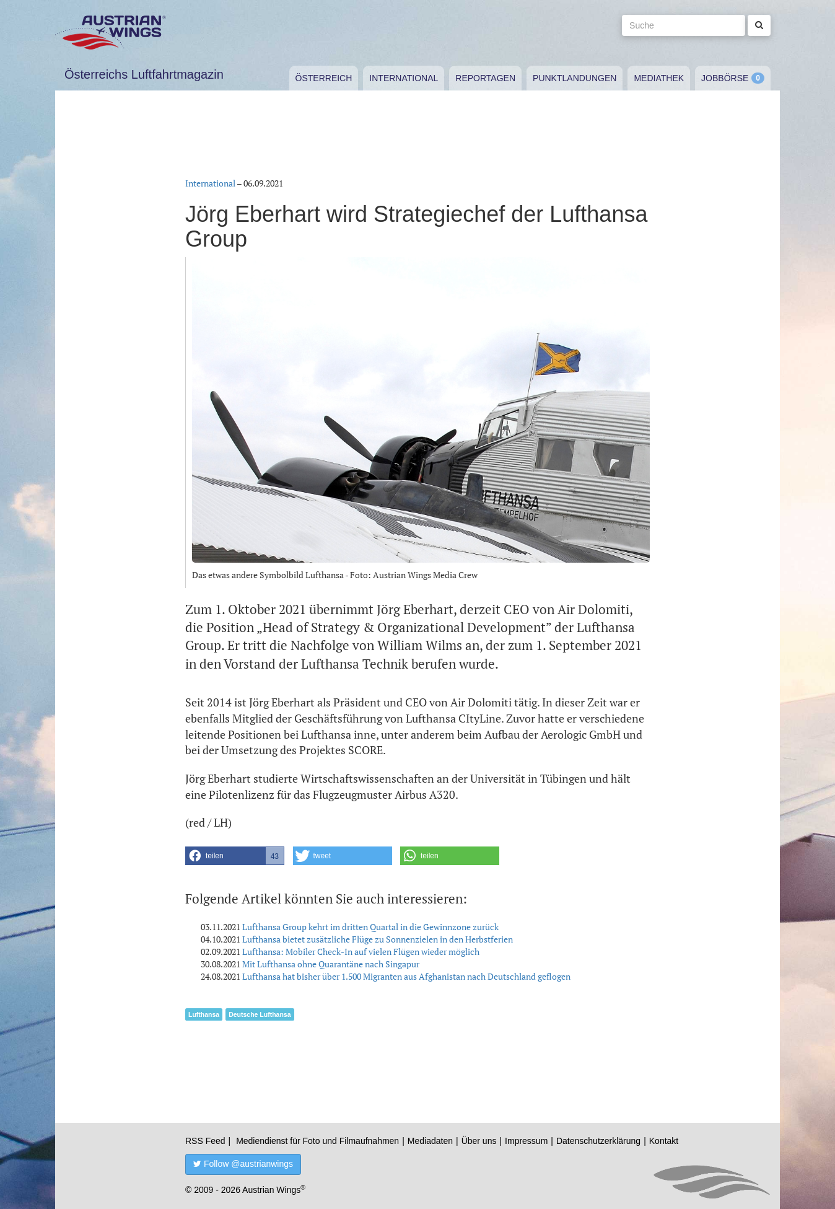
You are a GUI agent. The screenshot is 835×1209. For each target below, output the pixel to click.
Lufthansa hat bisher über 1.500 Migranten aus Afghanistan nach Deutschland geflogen (406, 976)
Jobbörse (724, 78)
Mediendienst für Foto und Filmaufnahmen (317, 1141)
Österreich (323, 78)
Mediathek (659, 78)
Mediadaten (430, 1141)
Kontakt (663, 1141)
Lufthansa (203, 1014)
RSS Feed (205, 1141)
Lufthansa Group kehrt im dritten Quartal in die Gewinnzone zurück (370, 927)
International (403, 78)
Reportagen (485, 78)
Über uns (479, 1141)
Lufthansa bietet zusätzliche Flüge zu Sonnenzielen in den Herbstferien (377, 939)
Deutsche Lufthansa (260, 1014)
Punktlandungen (574, 78)
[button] (234, 855)
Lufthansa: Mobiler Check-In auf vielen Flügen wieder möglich (360, 951)
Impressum (526, 1141)
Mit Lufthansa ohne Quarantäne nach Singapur (330, 964)
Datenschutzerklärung (598, 1141)
